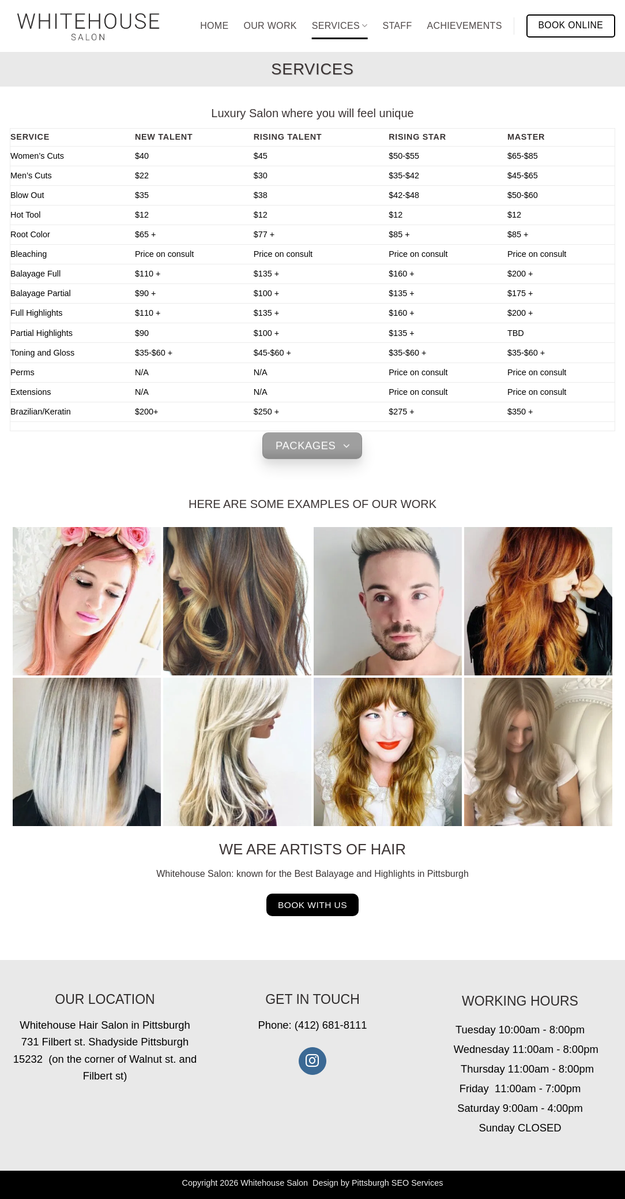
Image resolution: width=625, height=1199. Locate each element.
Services (340, 25)
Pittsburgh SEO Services (397, 1182)
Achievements (464, 26)
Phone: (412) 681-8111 (312, 1025)
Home (214, 26)
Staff (397, 26)
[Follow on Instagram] (312, 1061)
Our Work (269, 26)
